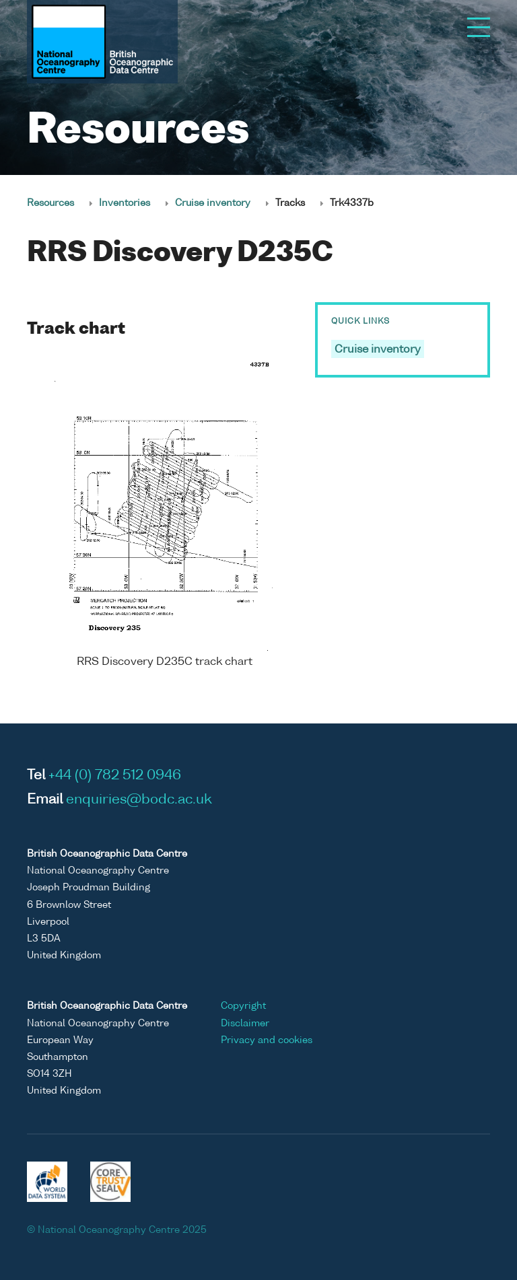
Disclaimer (245, 1023)
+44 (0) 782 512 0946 (114, 776)
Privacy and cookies (266, 1040)
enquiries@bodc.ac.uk (139, 800)
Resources (50, 203)
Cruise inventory (212, 203)
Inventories (124, 203)
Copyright (243, 1006)
